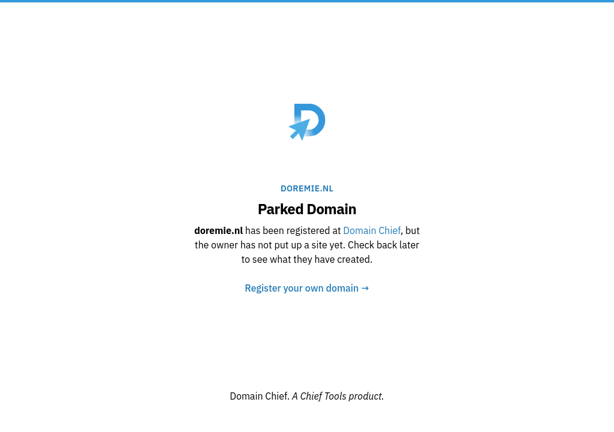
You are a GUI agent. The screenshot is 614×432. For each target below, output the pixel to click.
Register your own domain (307, 288)
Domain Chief (372, 230)
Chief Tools (324, 396)
